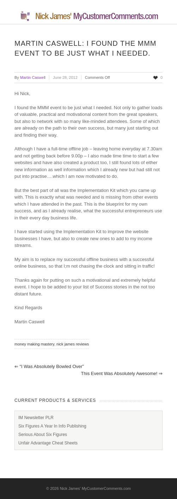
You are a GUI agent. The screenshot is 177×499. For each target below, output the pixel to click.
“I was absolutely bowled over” (49, 366)
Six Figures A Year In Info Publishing (52, 426)
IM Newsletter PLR (36, 417)
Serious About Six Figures (42, 434)
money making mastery (34, 344)
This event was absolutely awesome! (122, 373)
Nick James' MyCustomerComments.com (95, 488)
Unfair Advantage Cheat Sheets (48, 443)
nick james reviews (72, 344)
